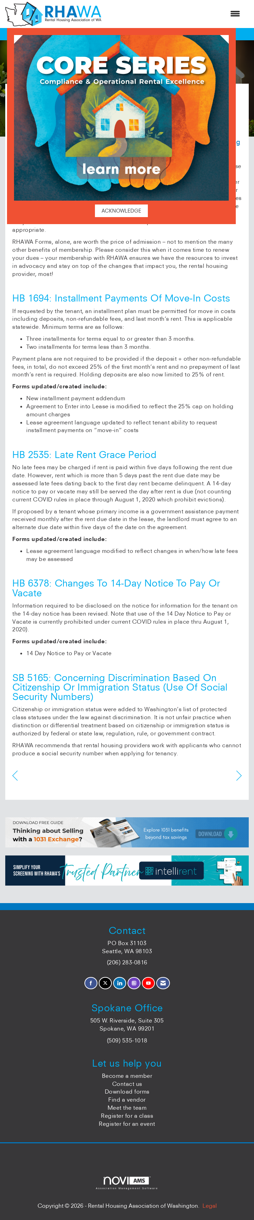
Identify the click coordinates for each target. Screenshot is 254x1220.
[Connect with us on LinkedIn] (119, 983)
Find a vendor (127, 1099)
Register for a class (127, 1115)
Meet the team (127, 1107)
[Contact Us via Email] (163, 983)
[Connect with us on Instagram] (134, 983)
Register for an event (127, 1123)
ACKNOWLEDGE (121, 211)
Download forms (127, 1091)
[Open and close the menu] (174, 13)
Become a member (127, 1075)
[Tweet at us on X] (105, 983)
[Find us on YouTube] (148, 983)
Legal (209, 1205)
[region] (239, 776)
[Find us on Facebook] (90, 983)
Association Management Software (127, 1183)
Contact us (127, 1083)
